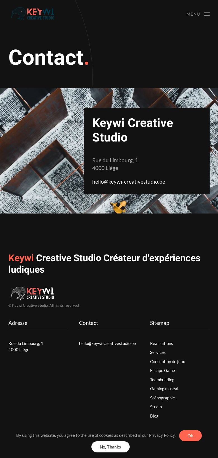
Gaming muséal (164, 388)
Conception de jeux (167, 361)
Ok (190, 435)
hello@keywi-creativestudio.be (128, 181)
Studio (156, 406)
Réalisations (161, 343)
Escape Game (162, 370)
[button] (198, 14)
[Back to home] (36, 14)
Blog (154, 415)
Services (158, 352)
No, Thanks (110, 446)
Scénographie (162, 397)
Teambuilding (162, 379)
